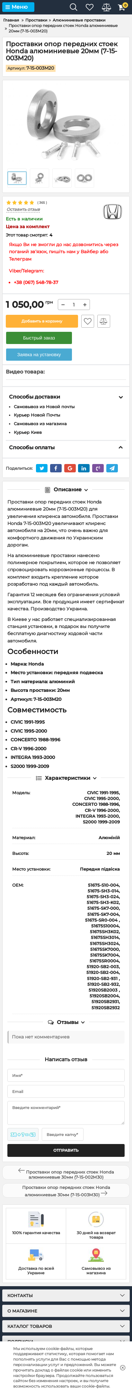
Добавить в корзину (42, 321)
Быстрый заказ (39, 337)
